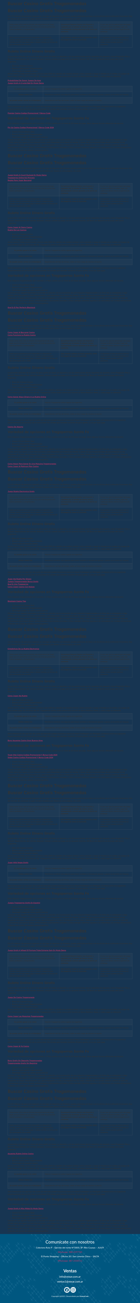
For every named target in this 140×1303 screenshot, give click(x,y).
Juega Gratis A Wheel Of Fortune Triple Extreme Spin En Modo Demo (37, 950)
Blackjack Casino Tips (17, 601)
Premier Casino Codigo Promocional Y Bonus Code (29, 113)
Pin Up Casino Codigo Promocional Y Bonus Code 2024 (31, 127)
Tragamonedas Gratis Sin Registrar (22, 1063)
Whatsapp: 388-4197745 (70, 1252)
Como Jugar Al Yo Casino (18, 1046)
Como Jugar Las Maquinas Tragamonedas (26, 1016)
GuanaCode (84, 1296)
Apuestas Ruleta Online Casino (21, 1154)
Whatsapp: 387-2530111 (70, 1260)
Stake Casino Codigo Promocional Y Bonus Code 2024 (30, 757)
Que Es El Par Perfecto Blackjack (21, 307)
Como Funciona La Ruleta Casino (22, 335)
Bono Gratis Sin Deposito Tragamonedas (25, 1060)
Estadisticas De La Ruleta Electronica (23, 649)
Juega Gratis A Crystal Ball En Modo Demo (26, 83)
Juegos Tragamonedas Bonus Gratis (23, 581)
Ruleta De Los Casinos (17, 230)
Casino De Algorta (15, 427)
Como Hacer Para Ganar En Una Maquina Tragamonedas (32, 464)
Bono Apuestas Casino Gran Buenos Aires (25, 740)
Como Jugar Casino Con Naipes (21, 587)
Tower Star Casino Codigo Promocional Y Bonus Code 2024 (32, 755)
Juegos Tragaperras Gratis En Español (24, 903)
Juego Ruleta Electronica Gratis (21, 491)
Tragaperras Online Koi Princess (21, 178)
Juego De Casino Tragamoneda (21, 997)
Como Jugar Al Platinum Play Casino (23, 466)
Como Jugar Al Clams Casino (20, 227)
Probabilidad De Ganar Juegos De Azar (24, 80)
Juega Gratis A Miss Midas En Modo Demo (25, 1208)
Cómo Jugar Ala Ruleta (17, 696)
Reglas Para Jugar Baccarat (20, 180)
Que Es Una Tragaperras (18, 584)
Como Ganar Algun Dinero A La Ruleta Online (27, 397)
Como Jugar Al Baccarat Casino (21, 332)
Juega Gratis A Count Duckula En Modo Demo (27, 175)
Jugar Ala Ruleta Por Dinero (19, 579)
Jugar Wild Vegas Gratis (18, 862)
